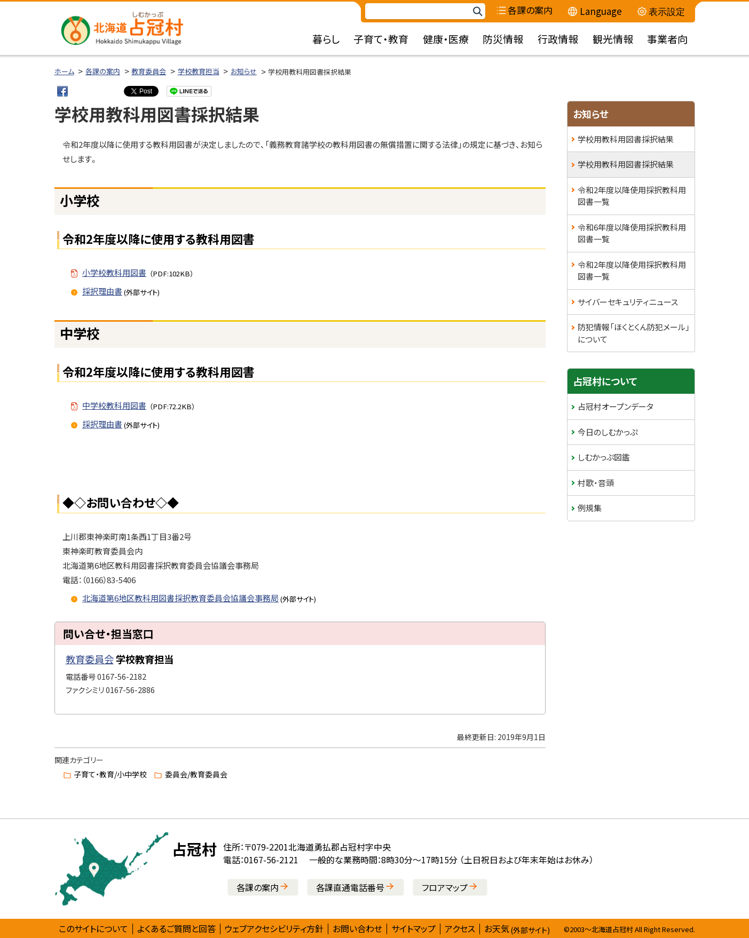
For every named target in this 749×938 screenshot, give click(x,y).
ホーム (64, 71)
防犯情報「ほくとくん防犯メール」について (634, 333)
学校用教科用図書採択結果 (626, 139)
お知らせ (244, 71)
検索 (477, 11)
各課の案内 (102, 71)
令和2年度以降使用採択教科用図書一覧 (632, 196)
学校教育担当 (198, 71)
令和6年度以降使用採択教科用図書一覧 (632, 233)
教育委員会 (148, 71)
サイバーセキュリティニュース (628, 301)
